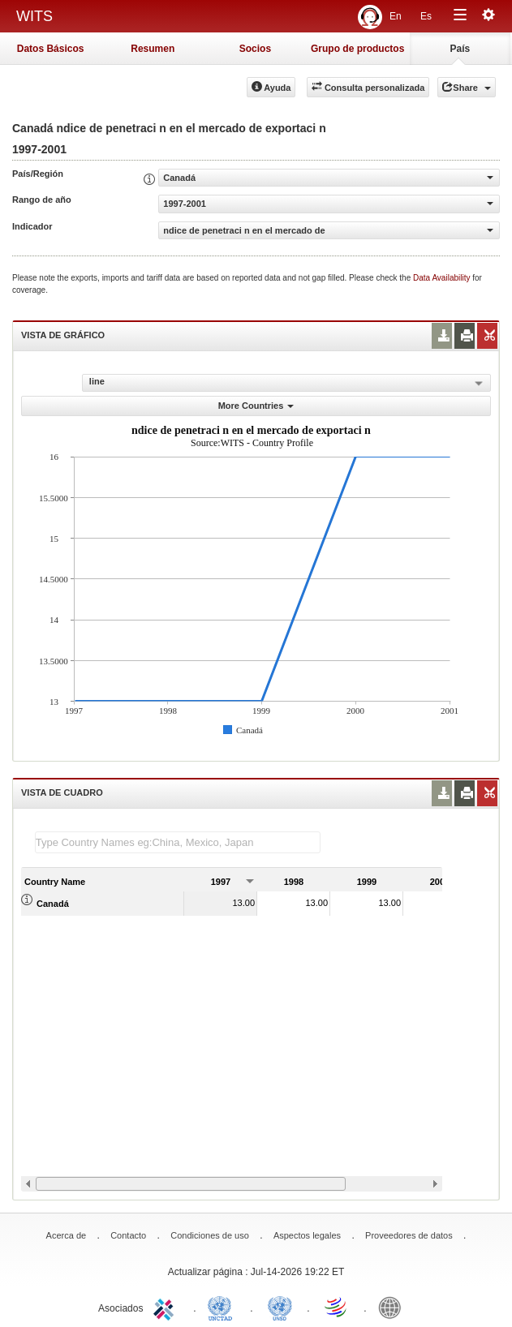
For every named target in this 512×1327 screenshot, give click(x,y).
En (395, 16)
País (460, 48)
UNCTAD (223, 1306)
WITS (34, 16)
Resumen (152, 48)
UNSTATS (280, 1306)
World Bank (393, 1306)
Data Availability (442, 277)
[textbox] (178, 842)
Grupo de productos (357, 48)
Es (426, 16)
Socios (255, 48)
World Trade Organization (337, 1306)
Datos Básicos (50, 48)
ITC (166, 1306)
